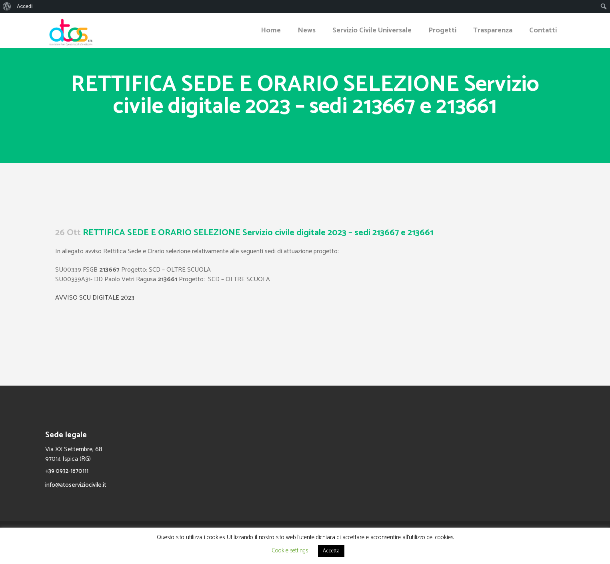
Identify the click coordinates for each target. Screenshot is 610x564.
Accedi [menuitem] (24, 6)
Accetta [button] (331, 551)
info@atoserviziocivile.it (75, 485)
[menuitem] (7, 6)
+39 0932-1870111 (66, 471)
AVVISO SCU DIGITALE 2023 (94, 297)
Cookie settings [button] (290, 551)
